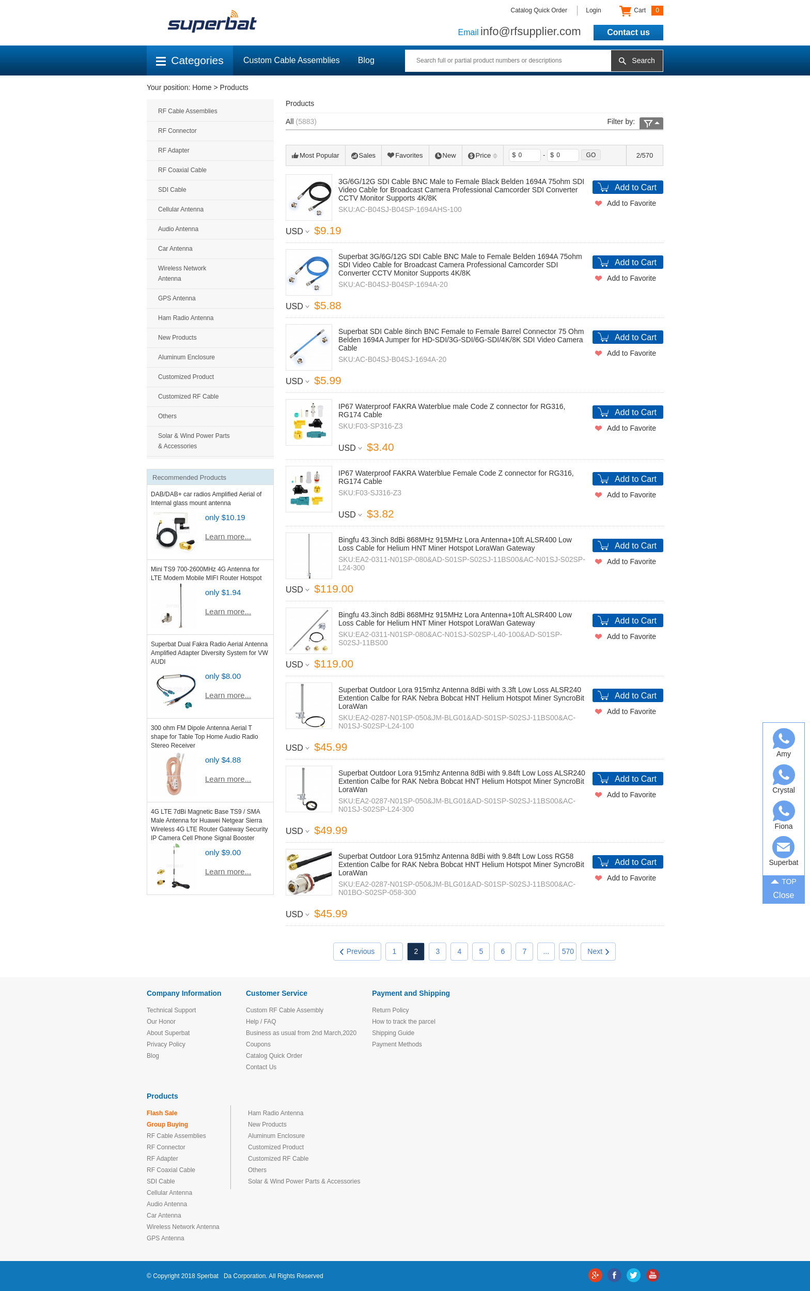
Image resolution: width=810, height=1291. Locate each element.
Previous (357, 951)
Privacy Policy (166, 1044)
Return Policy (390, 1010)
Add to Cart (636, 187)
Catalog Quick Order (539, 10)
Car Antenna (175, 248)
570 (568, 951)
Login (593, 10)
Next (598, 951)
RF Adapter (174, 150)
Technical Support (171, 1010)
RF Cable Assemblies (187, 111)
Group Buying (167, 1124)
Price (483, 155)
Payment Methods (397, 1044)
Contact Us (261, 1067)
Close (784, 895)
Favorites (405, 155)
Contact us (628, 32)
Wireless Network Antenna (182, 273)
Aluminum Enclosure (186, 357)
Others (167, 416)
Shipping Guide (393, 1033)
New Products (177, 337)
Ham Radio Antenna (185, 318)
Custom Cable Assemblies (291, 60)
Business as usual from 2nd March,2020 (301, 1033)
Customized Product (186, 377)
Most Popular (315, 155)
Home (201, 87)
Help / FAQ (261, 1021)
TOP (784, 880)
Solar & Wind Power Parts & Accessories (194, 441)
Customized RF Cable (188, 396)
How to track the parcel (403, 1021)
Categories (190, 60)
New (445, 155)
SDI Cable (172, 189)
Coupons (258, 1044)
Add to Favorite (631, 203)
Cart (641, 11)
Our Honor (161, 1021)
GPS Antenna (177, 298)
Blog (366, 60)
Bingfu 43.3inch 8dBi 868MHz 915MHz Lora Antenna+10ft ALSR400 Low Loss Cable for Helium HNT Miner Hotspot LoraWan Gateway (455, 544)
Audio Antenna (178, 229)
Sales (363, 155)
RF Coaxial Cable (182, 170)
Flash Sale (162, 1113)
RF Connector (177, 130)
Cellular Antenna (181, 209)
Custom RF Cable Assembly (284, 1010)
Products (234, 87)
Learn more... (228, 536)
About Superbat (168, 1033)
